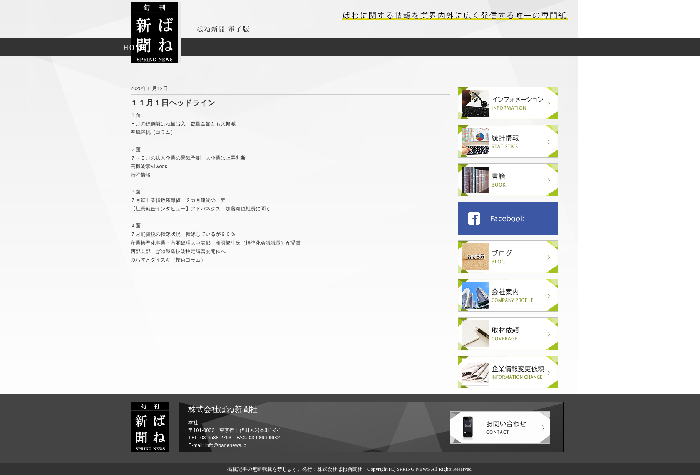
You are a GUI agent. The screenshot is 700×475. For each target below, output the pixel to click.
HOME (134, 47)
